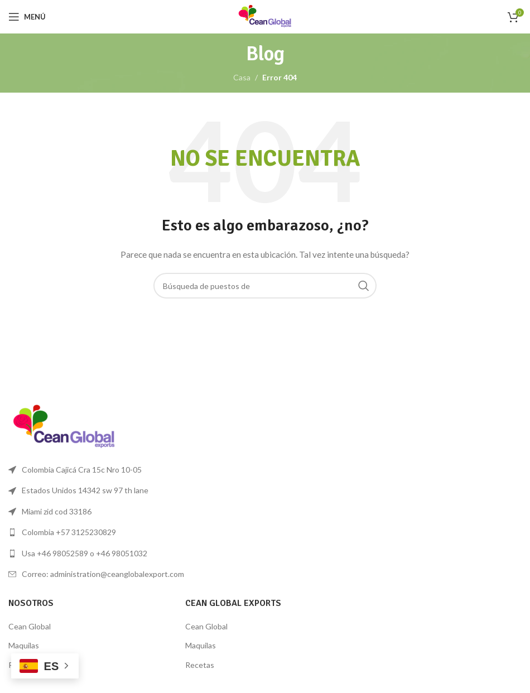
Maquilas (23, 645)
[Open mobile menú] (27, 17)
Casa (241, 77)
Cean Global (29, 626)
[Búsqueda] (265, 286)
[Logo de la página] (265, 16)
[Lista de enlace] (132, 532)
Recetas (199, 665)
